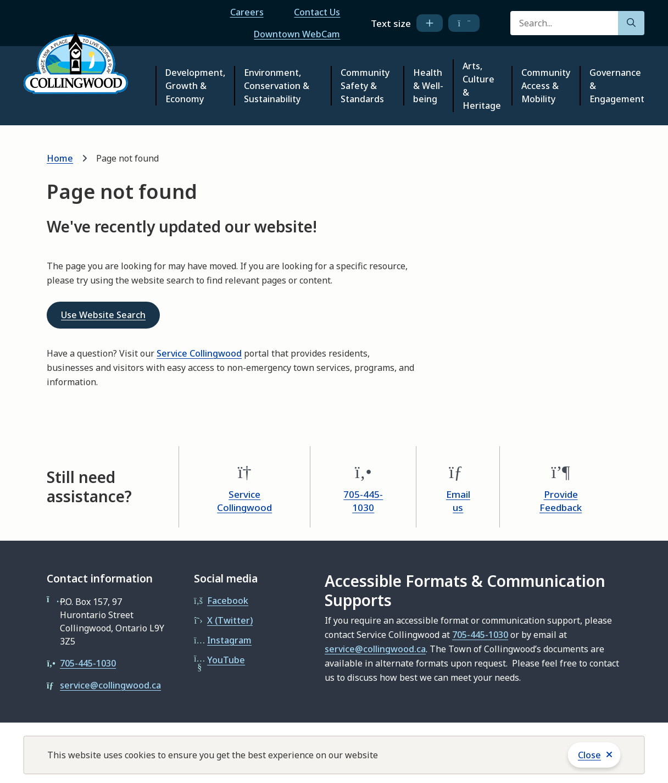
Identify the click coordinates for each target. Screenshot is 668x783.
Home (60, 158)
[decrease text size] (464, 23)
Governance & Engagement (616, 85)
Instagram (229, 640)
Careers (247, 12)
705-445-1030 (363, 501)
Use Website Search (103, 315)
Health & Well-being (428, 85)
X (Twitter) (230, 620)
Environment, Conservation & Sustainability (276, 85)
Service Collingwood (199, 353)
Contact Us (317, 12)
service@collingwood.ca (110, 685)
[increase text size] (429, 23)
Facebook (227, 601)
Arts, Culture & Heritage (482, 86)
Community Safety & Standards (365, 85)
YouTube (226, 660)
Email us (458, 501)
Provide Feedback (560, 501)
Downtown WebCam (297, 34)
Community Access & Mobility (545, 85)
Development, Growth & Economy (195, 85)
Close (589, 755)
